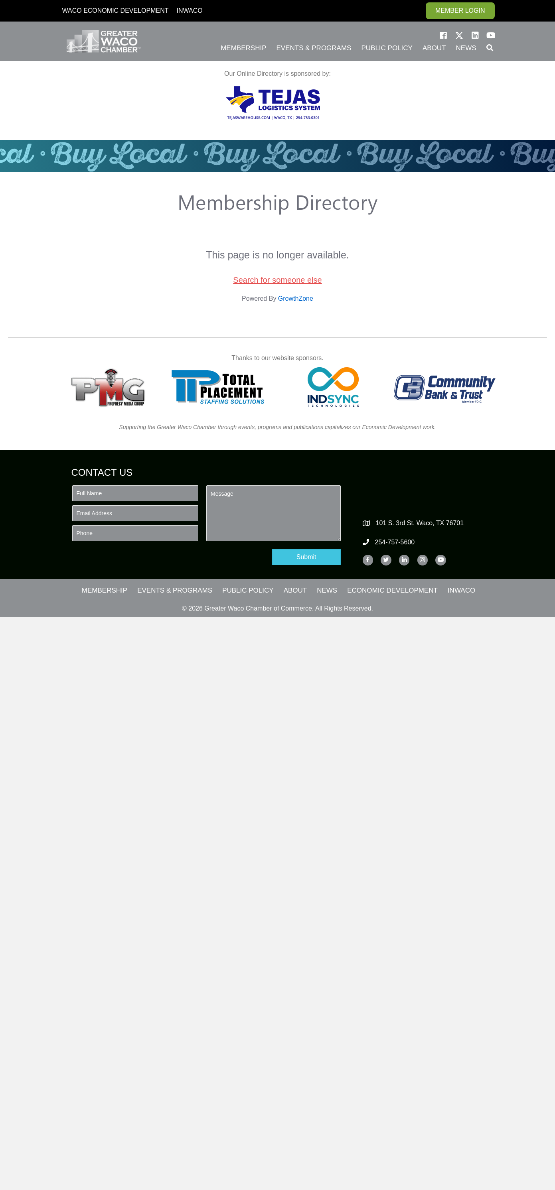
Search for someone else (277, 280)
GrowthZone (295, 298)
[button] (443, 35)
